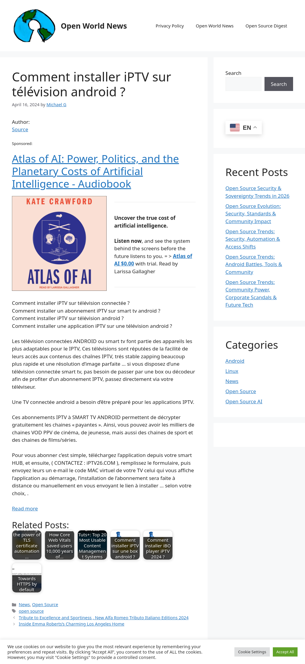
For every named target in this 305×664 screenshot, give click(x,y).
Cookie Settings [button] (252, 651)
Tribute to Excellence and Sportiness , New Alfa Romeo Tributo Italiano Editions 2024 (104, 617)
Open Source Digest (266, 26)
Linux (231, 370)
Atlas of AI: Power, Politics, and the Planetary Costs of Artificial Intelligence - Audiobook (95, 171)
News (24, 604)
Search (233, 73)
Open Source (45, 604)
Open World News (94, 26)
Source (20, 129)
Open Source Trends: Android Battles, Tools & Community (253, 264)
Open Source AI (243, 401)
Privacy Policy (170, 26)
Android (235, 360)
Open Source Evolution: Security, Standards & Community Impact (253, 214)
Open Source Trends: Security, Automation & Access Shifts (252, 239)
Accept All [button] (285, 651)
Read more (25, 508)
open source (31, 611)
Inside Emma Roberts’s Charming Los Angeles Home (71, 624)
